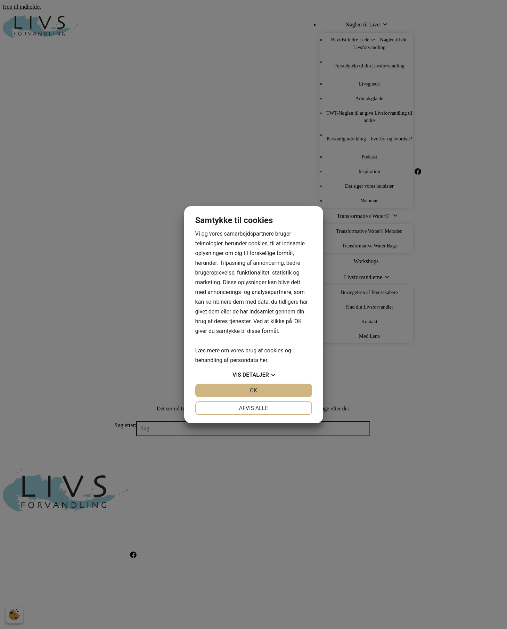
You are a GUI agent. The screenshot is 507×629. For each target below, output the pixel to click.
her (263, 360)
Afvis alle (253, 408)
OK (253, 390)
